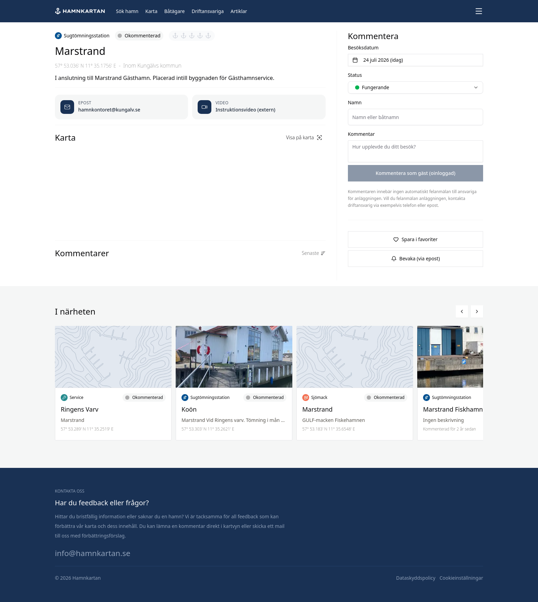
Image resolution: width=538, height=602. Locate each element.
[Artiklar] (239, 11)
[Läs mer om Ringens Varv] (113, 383)
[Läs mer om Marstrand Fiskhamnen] (475, 383)
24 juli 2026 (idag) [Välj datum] (377, 60)
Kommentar (361, 134)
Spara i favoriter (415, 239)
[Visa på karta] (304, 137)
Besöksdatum (363, 47)
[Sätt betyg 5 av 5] (208, 35)
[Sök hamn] (127, 11)
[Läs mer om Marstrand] (354, 383)
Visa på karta (304, 137)
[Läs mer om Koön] (234, 383)
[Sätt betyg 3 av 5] (192, 35)
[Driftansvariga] (207, 11)
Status (355, 75)
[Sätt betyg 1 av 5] (175, 35)
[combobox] (415, 87)
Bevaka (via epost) (415, 258)
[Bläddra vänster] (462, 311)
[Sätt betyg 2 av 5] (183, 35)
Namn (355, 102)
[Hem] (80, 11)
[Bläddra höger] (477, 311)
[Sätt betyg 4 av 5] (200, 35)
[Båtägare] (174, 11)
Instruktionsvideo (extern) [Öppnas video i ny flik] (245, 109)
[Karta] (151, 11)
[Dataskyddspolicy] (415, 578)
